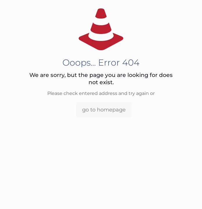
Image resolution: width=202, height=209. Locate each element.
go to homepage (104, 110)
